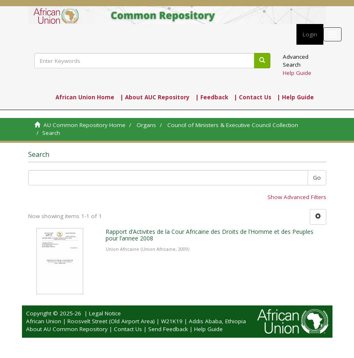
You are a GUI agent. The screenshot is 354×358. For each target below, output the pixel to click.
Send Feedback (168, 329)
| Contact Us (252, 97)
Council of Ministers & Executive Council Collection (232, 125)
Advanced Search (295, 60)
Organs (146, 125)
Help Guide (297, 73)
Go (317, 177)
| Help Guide (295, 97)
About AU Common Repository (67, 329)
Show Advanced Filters (296, 197)
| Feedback (211, 97)
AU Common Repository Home (84, 125)
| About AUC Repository (155, 97)
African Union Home (84, 97)
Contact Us (128, 329)
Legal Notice (105, 313)
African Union (43, 321)
